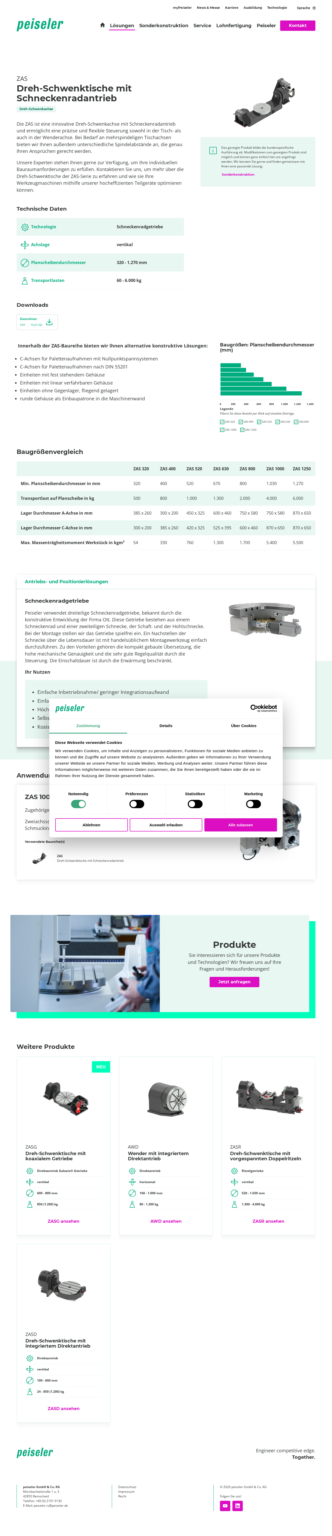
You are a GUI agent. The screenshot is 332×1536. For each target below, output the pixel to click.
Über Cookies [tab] (244, 725)
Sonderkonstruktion (163, 26)
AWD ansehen (166, 1221)
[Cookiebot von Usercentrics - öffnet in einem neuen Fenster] (254, 708)
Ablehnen (91, 825)
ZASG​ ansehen (63, 1221)
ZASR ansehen (268, 1221)
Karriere (231, 8)
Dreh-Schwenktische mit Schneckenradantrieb (90, 858)
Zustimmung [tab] (88, 725)
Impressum (126, 1491)
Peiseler (266, 26)
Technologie (277, 8)
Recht (122, 1496)
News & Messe (208, 8)
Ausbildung (253, 8)
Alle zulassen (240, 825)
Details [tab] (166, 725)
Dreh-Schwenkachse (36, 109)
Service (202, 26)
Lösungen (122, 26)
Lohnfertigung (234, 26)
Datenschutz (127, 1487)
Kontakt (298, 25)
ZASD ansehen (64, 1408)
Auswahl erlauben (166, 825)
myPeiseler (182, 8)
